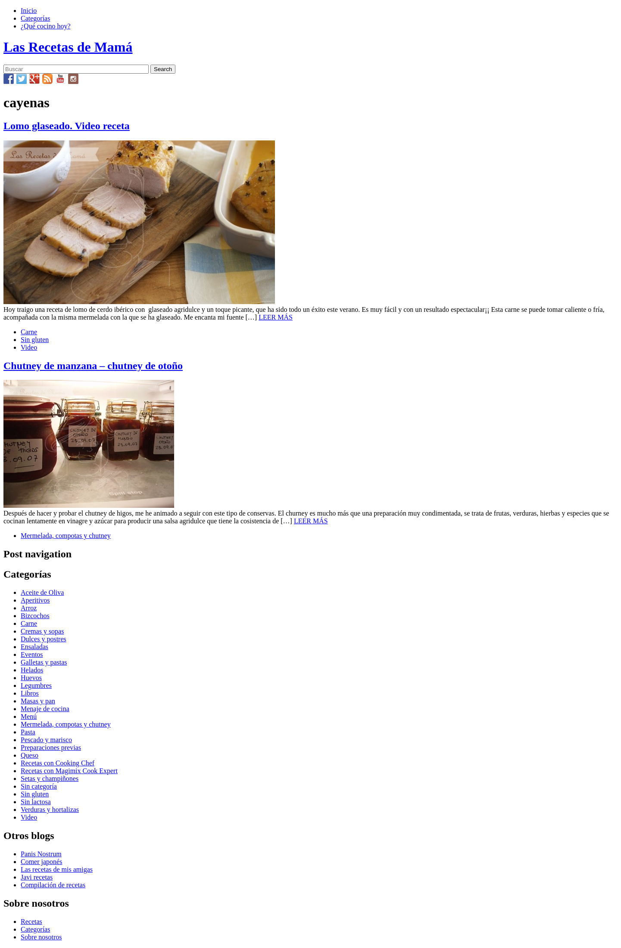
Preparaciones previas (51, 747)
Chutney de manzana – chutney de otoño (93, 365)
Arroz (29, 608)
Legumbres (36, 685)
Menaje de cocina (45, 708)
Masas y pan (38, 701)
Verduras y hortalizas (50, 809)
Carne (29, 332)
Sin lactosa (36, 801)
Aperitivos (35, 600)
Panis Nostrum (41, 854)
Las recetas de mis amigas (57, 869)
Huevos (31, 677)
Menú (29, 716)
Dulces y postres (43, 639)
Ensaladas (34, 646)
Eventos (32, 654)
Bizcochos (35, 615)
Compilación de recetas (53, 885)
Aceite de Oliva (42, 592)
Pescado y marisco (46, 739)
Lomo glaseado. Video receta (66, 125)
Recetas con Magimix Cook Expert (69, 770)
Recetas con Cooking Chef (57, 763)
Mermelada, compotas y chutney (66, 535)
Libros (30, 693)
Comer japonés (41, 861)
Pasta (28, 732)
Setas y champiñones (49, 778)
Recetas (31, 921)
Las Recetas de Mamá (67, 47)
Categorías (35, 18)
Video (29, 347)
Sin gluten (35, 339)
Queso (29, 755)
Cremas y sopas (42, 631)
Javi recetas (37, 877)
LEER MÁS (276, 317)
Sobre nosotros (41, 937)
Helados (32, 670)
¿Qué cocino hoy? (46, 26)
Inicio (29, 10)
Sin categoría (39, 786)
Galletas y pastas (44, 662)
